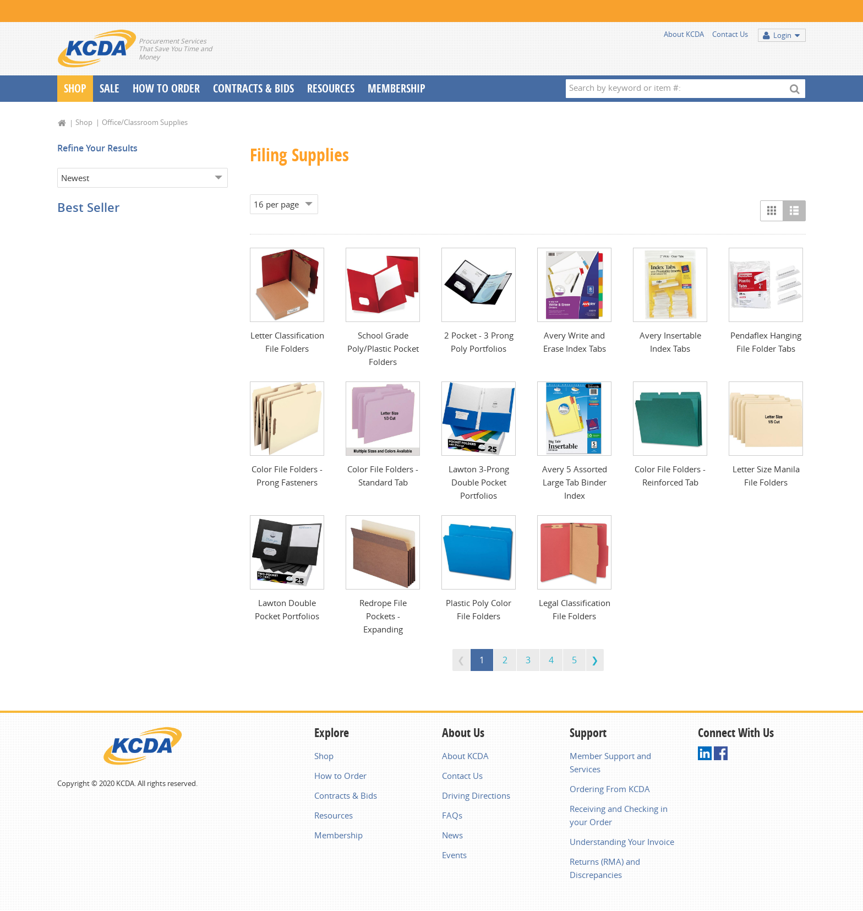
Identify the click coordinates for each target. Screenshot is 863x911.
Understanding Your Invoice (622, 841)
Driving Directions (476, 795)
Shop (75, 88)
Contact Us (730, 34)
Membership (396, 88)
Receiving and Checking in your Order (619, 815)
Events (454, 854)
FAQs (452, 815)
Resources (330, 88)
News (452, 835)
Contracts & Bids (253, 88)
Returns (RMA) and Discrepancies (605, 868)
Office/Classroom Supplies (145, 122)
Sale (109, 88)
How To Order (166, 88)
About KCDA (684, 34)
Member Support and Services (610, 762)
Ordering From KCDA (610, 788)
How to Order (340, 775)
